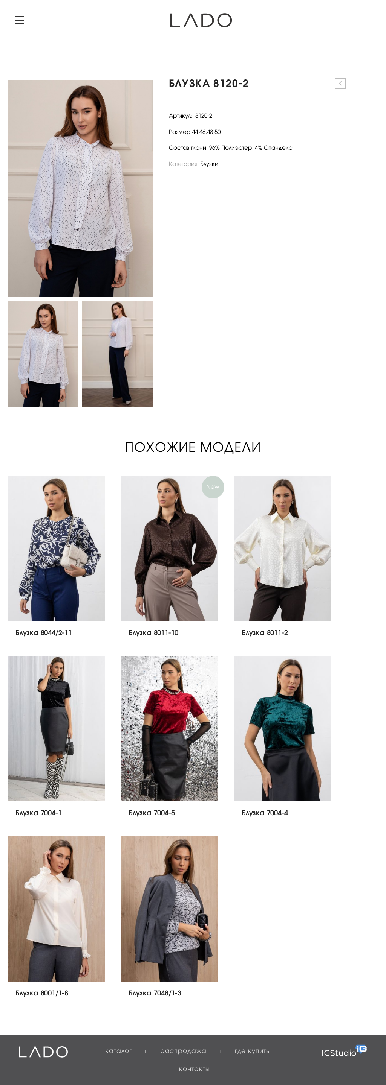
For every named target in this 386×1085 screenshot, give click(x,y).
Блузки (209, 164)
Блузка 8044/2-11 (43, 633)
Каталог (118, 1051)
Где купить (252, 1051)
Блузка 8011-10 (153, 633)
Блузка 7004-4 (265, 813)
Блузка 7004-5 (152, 813)
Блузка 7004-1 (38, 813)
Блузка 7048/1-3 (155, 994)
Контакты (194, 1069)
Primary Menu (19, 20)
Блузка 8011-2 (265, 633)
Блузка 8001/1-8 (41, 994)
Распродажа (183, 1051)
